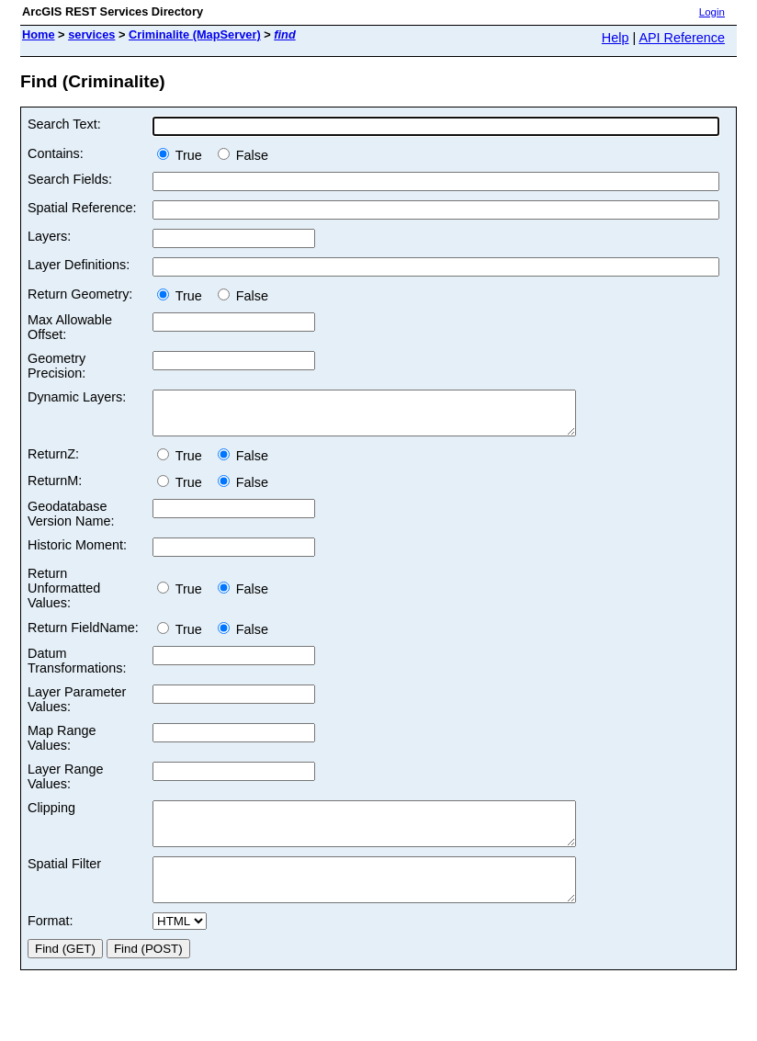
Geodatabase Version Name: (71, 522)
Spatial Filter (64, 880)
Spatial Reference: (82, 207)
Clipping (51, 816)
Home (38, 34)
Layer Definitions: (79, 264)
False (243, 155)
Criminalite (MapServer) (195, 34)
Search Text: (64, 124)
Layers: (49, 236)
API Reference (681, 37)
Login (712, 11)
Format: (50, 945)
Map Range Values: (62, 746)
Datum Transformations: (77, 669)
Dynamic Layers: (77, 397)
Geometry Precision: (56, 365)
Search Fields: (70, 179)
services (91, 34)
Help (615, 37)
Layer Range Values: (65, 784)
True (183, 155)
